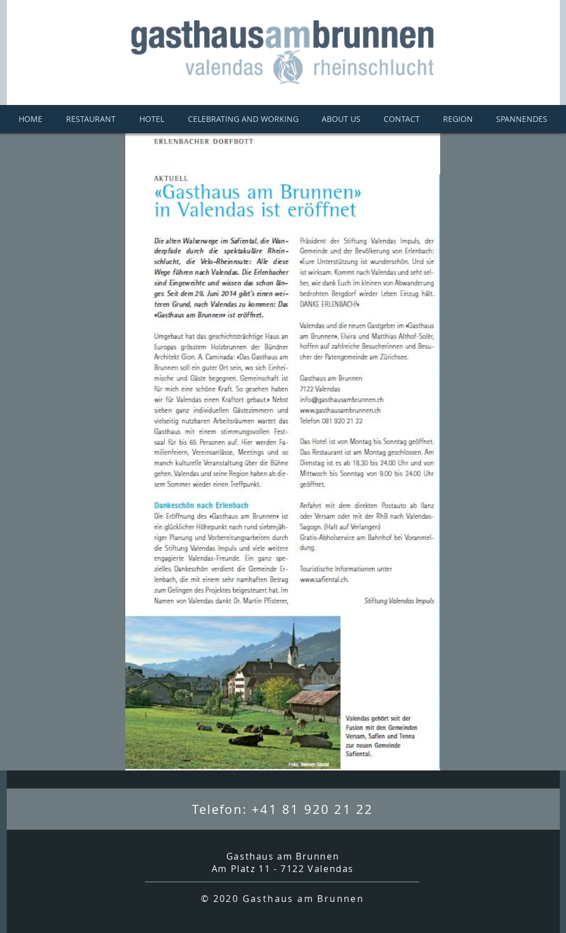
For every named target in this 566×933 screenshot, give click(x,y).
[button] (522, 119)
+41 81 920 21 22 (312, 809)
